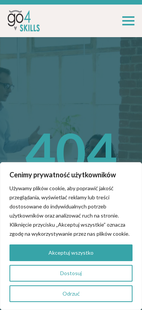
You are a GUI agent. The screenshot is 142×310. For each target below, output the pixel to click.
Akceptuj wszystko (71, 252)
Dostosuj (71, 273)
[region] (71, 236)
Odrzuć (71, 293)
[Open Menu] (128, 21)
